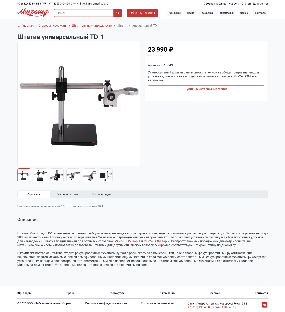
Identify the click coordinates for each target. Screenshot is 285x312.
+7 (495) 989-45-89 (60, 3)
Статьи (246, 3)
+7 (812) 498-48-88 (29, 3)
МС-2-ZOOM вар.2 (156, 241)
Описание (33, 194)
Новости (234, 3)
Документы (260, 3)
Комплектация (101, 194)
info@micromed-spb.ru (94, 3)
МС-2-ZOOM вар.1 (127, 241)
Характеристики (68, 194)
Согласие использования (157, 303)
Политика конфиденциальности (106, 303)
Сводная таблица (215, 3)
